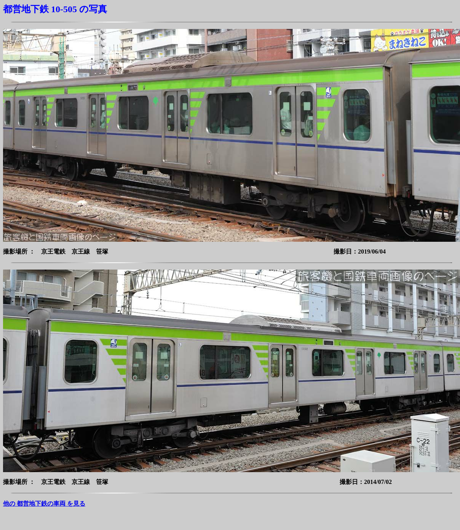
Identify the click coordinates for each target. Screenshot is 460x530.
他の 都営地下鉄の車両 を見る (44, 503)
